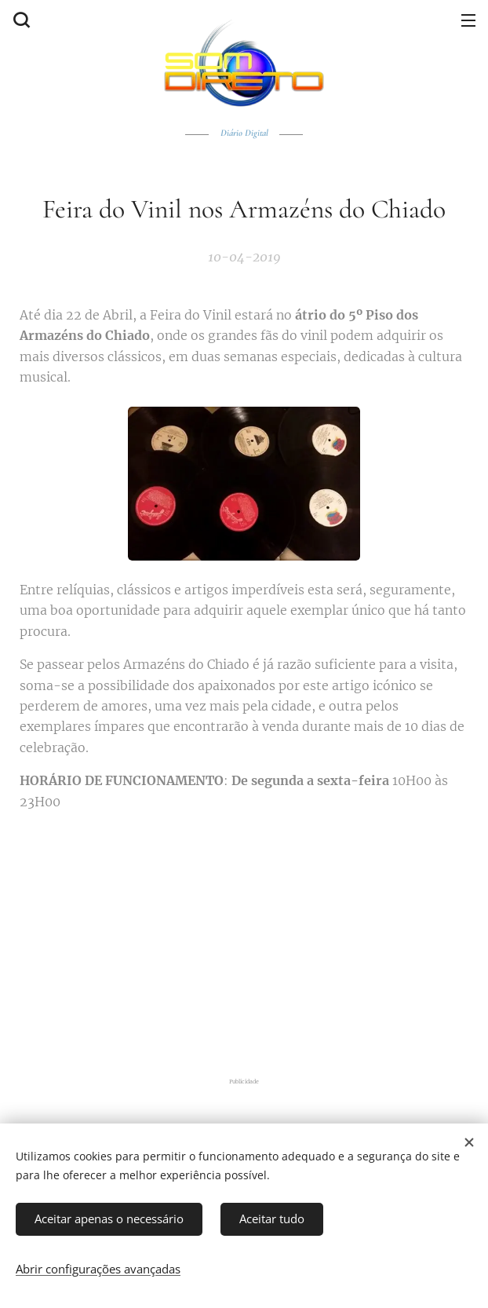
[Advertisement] (254, 940)
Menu (468, 20)
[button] (19, 19)
